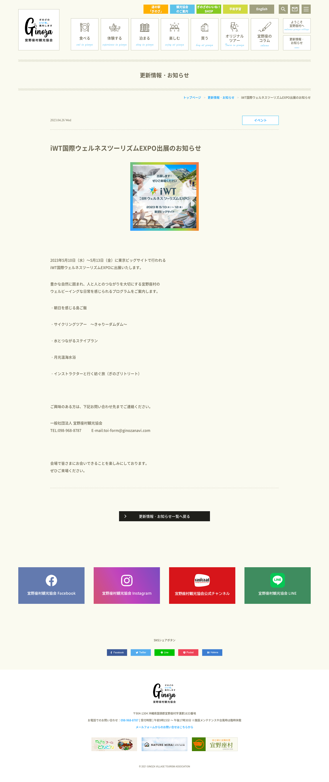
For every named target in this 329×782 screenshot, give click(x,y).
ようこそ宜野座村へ (296, 24)
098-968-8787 (129, 720)
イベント (260, 120)
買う (204, 38)
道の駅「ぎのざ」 (156, 9)
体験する (114, 38)
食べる (84, 38)
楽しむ (174, 38)
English (262, 9)
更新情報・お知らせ (296, 41)
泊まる (144, 38)
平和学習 (235, 9)
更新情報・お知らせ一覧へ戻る (164, 516)
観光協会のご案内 (182, 9)
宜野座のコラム (264, 38)
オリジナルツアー (235, 38)
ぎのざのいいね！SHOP (209, 9)
